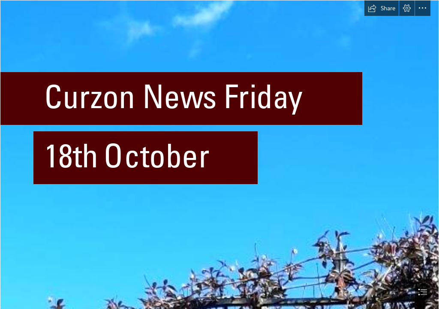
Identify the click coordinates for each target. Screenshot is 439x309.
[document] (219, 154)
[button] (381, 8)
